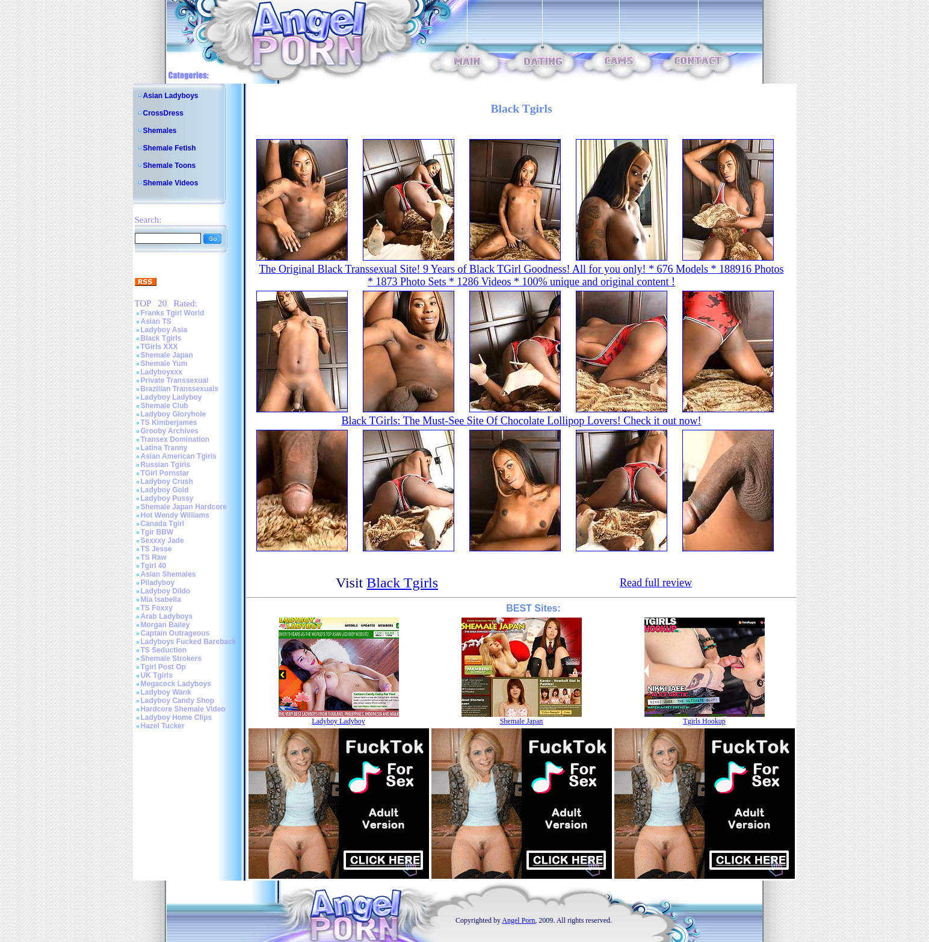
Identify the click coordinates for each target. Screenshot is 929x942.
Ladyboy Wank (166, 692)
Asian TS (156, 321)
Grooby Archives (170, 431)
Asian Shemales (168, 574)
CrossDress (163, 113)
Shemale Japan (167, 355)
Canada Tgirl (163, 523)
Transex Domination (175, 439)
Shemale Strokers (171, 658)
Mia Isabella (161, 599)
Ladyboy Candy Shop (178, 700)
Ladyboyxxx (161, 372)
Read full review (656, 583)
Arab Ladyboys (167, 616)
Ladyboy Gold (165, 490)
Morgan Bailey (165, 625)
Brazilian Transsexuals (179, 389)
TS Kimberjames (169, 422)
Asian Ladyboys (171, 95)
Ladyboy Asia (164, 330)
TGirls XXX (159, 346)
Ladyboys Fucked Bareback (188, 641)
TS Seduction (164, 650)
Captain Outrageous (175, 633)
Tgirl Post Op (163, 667)
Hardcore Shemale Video (183, 709)
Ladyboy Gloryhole (173, 414)
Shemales (160, 130)
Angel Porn (518, 920)
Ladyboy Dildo (166, 591)
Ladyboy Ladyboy (171, 397)
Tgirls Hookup (704, 721)
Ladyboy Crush (167, 481)
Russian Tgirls (166, 464)
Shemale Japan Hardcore (184, 507)
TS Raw (154, 557)
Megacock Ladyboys (176, 684)
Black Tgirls (161, 338)
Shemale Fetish (169, 148)
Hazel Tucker (163, 726)
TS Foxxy (157, 608)
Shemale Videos (171, 183)
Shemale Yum (164, 363)
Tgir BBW (157, 532)
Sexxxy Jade (162, 540)
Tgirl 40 (154, 566)
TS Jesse (156, 549)
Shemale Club (164, 405)
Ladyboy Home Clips (176, 717)
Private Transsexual (175, 380)
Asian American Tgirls (179, 456)
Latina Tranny (164, 448)
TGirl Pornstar (165, 473)
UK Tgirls (157, 675)
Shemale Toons (169, 165)
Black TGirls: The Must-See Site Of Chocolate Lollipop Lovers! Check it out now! (521, 421)
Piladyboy (158, 582)
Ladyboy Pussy (167, 498)
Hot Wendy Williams (175, 515)
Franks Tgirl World (173, 313)
